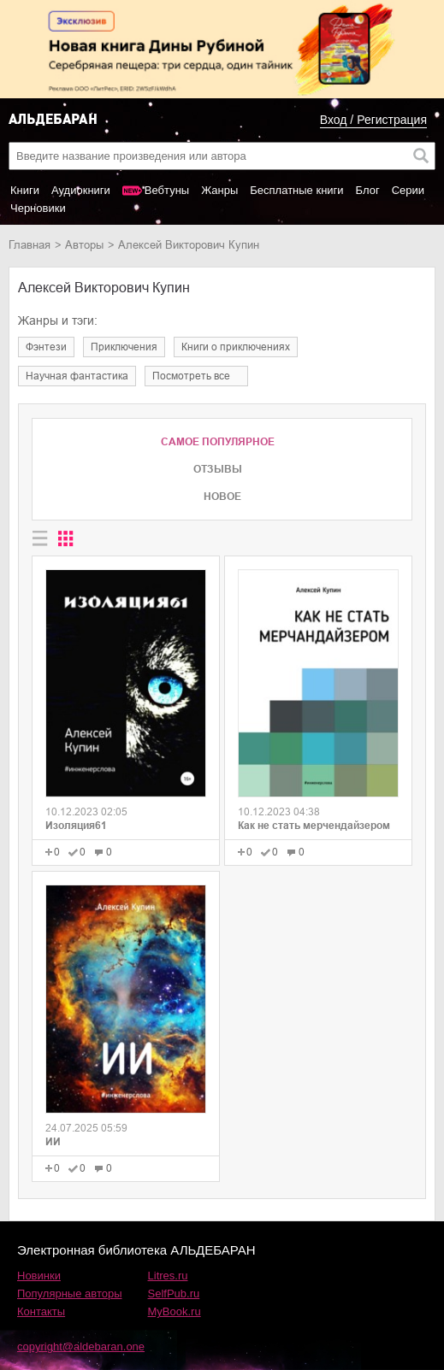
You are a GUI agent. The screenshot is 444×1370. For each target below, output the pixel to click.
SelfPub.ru (174, 1293)
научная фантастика (77, 376)
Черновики (38, 208)
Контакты (41, 1311)
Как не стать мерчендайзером (314, 826)
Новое (222, 497)
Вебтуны (167, 190)
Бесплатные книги (296, 190)
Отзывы (217, 469)
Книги (24, 190)
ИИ (53, 1142)
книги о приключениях (235, 347)
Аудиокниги (80, 190)
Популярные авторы (69, 1293)
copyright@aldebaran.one (81, 1346)
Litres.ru (168, 1275)
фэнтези (46, 347)
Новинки (39, 1275)
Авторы (84, 244)
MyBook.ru (174, 1311)
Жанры (219, 190)
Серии (408, 190)
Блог (368, 190)
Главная (29, 244)
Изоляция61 (76, 826)
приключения (124, 347)
